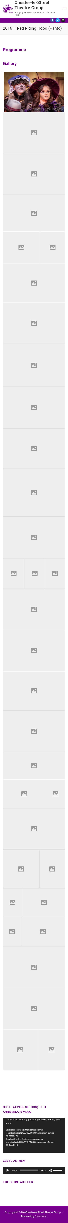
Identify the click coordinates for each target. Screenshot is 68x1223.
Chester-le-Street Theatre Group (32, 5)
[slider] (29, 1170)
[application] (34, 1135)
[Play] (7, 1170)
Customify (40, 1216)
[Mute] (50, 1170)
